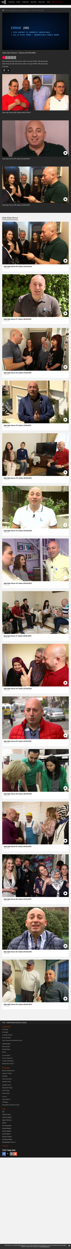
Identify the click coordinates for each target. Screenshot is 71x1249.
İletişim (4, 1123)
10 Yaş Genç (5, 1029)
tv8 (6, 10)
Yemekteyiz (5, 1102)
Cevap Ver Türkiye (7, 1073)
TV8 (3, 1112)
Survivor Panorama (7, 1058)
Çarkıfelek (4, 1076)
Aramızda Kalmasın (7, 1035)
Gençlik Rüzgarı (6, 1049)
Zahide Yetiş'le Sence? (8, 1063)
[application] (35, 31)
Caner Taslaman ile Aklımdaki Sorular (12, 1040)
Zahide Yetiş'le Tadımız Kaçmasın (10, 1105)
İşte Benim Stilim (6, 1081)
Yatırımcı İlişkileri (7, 1117)
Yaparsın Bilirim (6, 1099)
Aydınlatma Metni (7, 1139)
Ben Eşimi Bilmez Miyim (8, 1070)
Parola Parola (6, 1093)
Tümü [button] (48, 2)
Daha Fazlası (5, 1146)
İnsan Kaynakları (6, 1125)
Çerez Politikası (6, 1134)
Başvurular (41, 2)
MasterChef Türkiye (7, 1087)
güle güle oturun (14, 10)
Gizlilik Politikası (6, 1131)
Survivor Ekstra (6, 1055)
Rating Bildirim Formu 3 (9, 1142)
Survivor (4, 1096)
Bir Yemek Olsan (6, 1037)
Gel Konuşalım (6, 1046)
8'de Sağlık (5, 1032)
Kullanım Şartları (7, 1136)
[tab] (10, 218)
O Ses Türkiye (5, 1090)
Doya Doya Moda (7, 1079)
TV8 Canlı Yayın (57, 2)
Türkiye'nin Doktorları (8, 1061)
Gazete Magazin (6, 1043)
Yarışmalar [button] (11, 2)
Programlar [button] (25, 2)
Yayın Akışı (34, 2)
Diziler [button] (18, 2)
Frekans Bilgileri (6, 1128)
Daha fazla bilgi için (45, 1246)
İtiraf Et (4, 1052)
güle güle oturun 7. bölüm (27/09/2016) (32, 10)
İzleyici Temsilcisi (7, 1120)
